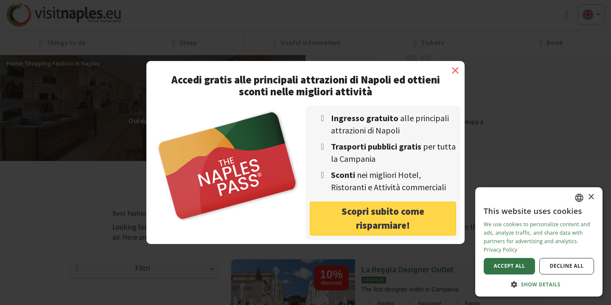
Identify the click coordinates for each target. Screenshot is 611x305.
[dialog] (539, 242)
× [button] (591, 197)
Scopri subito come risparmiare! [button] (383, 218)
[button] (539, 284)
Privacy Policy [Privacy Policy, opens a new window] (500, 249)
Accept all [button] (509, 265)
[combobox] (579, 198)
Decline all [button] (567, 265)
